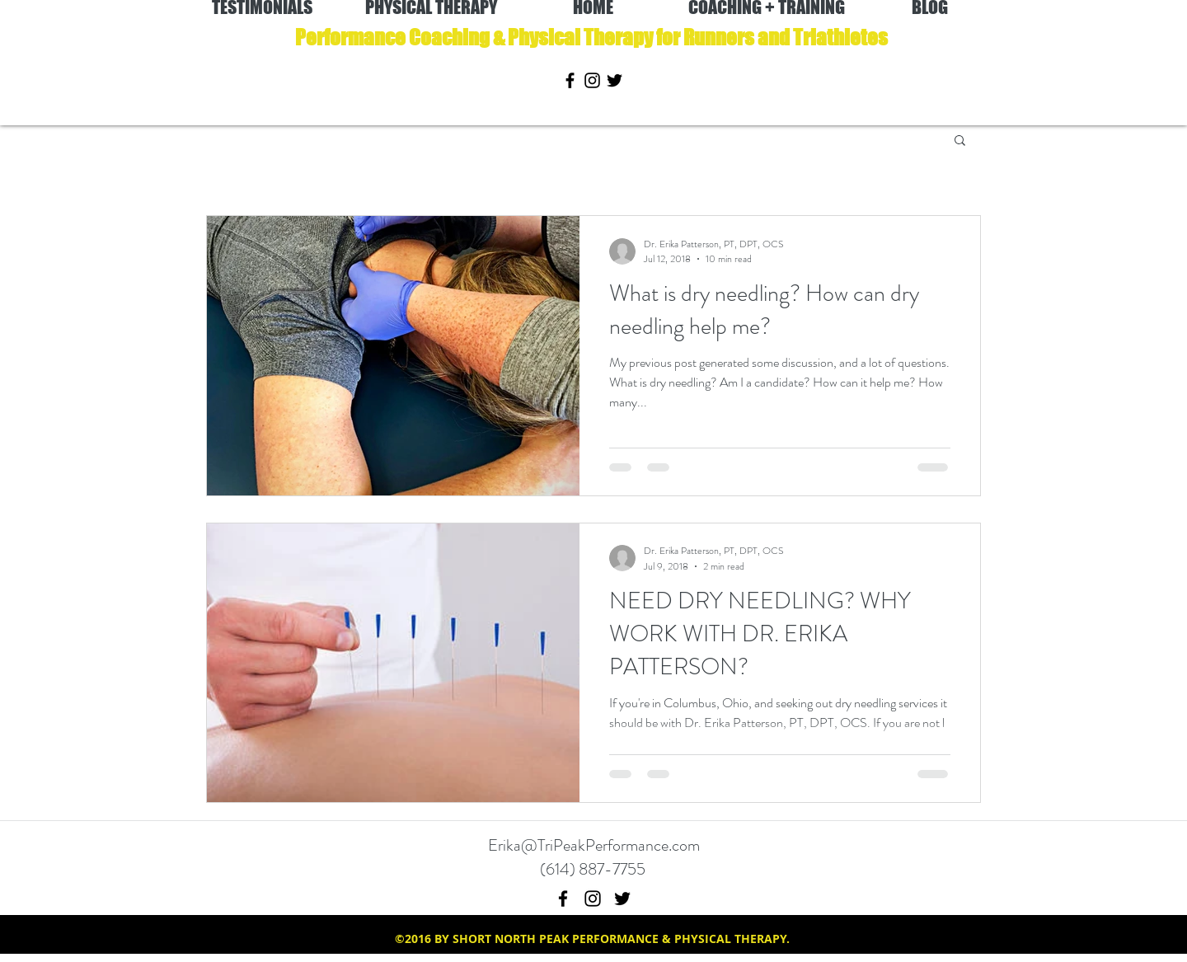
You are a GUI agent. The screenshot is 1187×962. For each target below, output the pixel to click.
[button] (960, 141)
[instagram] (592, 80)
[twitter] (614, 80)
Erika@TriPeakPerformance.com (594, 845)
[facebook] (570, 80)
